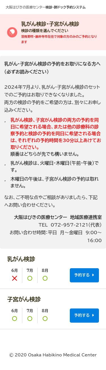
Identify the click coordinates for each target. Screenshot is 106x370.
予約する (84, 275)
